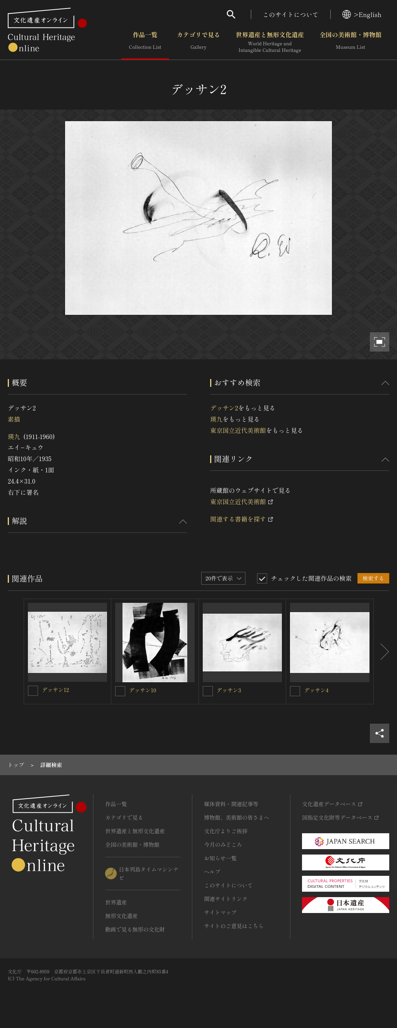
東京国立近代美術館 (238, 430)
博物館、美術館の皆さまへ (236, 817)
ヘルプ (212, 871)
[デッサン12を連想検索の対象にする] (33, 691)
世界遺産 (116, 902)
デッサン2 (224, 407)
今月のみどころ (223, 844)
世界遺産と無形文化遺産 (270, 42)
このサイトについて (291, 14)
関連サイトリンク (225, 899)
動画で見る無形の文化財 (135, 929)
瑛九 (14, 436)
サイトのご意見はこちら (234, 926)
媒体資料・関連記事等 (231, 804)
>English (361, 14)
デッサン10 (142, 690)
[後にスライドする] (381, 651)
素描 (14, 419)
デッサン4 (316, 690)
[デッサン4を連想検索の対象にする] (295, 691)
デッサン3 (229, 690)
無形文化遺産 (121, 916)
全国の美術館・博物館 (350, 42)
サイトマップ (220, 912)
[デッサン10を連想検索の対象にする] (120, 691)
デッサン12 (55, 689)
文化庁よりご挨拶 (225, 831)
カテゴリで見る (198, 42)
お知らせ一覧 (220, 858)
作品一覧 (145, 42)
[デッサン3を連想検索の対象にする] (208, 691)
